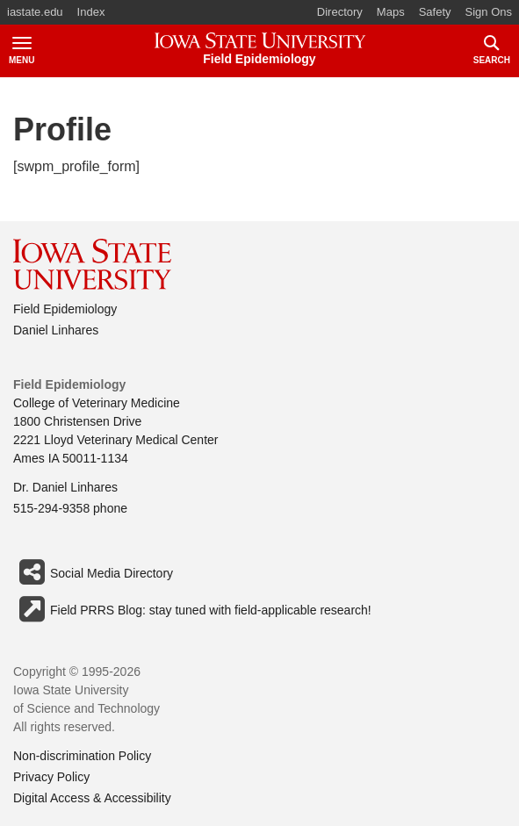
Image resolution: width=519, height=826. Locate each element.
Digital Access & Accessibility (92, 798)
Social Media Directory (93, 572)
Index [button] (91, 11)
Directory (340, 11)
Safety (435, 11)
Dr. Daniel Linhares (65, 487)
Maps (391, 11)
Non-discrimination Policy (82, 756)
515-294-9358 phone (70, 508)
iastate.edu (35, 11)
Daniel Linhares (55, 330)
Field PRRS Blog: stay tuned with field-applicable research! (192, 609)
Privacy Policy (51, 777)
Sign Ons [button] (488, 11)
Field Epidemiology (65, 309)
